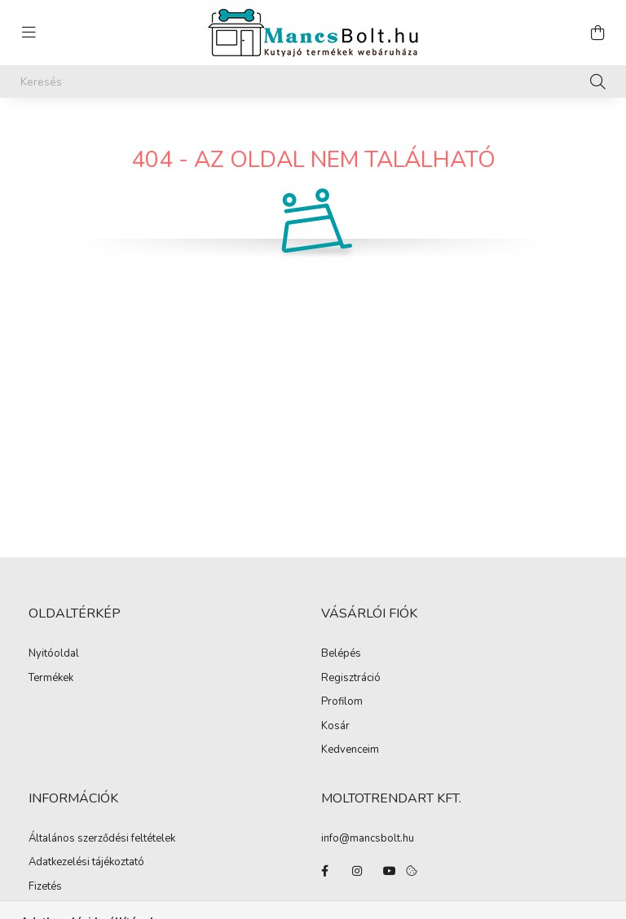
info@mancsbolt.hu (367, 838)
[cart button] (597, 32)
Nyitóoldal (54, 654)
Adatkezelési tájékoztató (86, 862)
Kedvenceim (350, 750)
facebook (324, 871)
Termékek (51, 678)
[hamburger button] (28, 32)
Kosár (335, 726)
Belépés (341, 654)
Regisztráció (351, 678)
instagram (357, 871)
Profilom (342, 702)
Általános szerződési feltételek (102, 839)
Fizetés (45, 887)
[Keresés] (313, 81)
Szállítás (49, 910)
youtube (389, 871)
